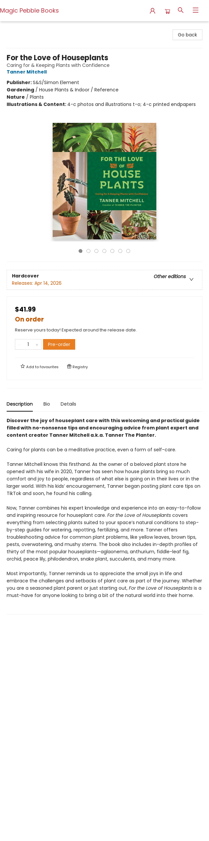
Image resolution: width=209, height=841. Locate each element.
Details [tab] (68, 404)
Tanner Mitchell (28, 72)
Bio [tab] (46, 404)
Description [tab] (20, 404)
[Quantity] (28, 344)
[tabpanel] (104, 516)
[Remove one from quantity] (19, 344)
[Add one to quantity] (37, 344)
